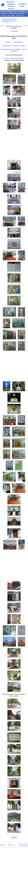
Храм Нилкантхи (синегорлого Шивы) (14, 45)
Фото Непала (19, 15)
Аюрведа (3, 15)
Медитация (4, 13)
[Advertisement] (13, 144)
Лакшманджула (18, 42)
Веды (15, 11)
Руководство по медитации (17, 13)
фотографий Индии (16, 26)
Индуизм (9, 11)
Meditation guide (11, 844)
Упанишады (21, 11)
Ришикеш (13, 20)
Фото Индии (11, 15)
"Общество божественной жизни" (14, 58)
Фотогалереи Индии (9, 19)
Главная (3, 11)
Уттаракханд (5, 20)
